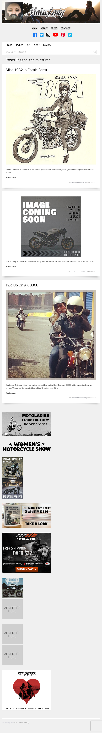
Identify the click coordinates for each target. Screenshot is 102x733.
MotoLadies (91, 182)
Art (28, 45)
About (44, 28)
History (47, 45)
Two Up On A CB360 (22, 285)
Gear (36, 45)
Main (34, 28)
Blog (9, 45)
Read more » (11, 177)
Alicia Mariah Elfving (21, 722)
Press (54, 28)
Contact (65, 28)
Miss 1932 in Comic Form (26, 70)
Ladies (19, 45)
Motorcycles (91, 271)
